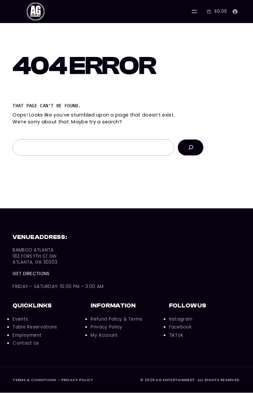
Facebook (180, 327)
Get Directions (31, 274)
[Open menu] (194, 11)
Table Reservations (35, 327)
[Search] (190, 148)
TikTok (176, 335)
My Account (104, 335)
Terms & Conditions (34, 380)
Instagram (181, 319)
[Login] (234, 11)
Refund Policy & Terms (116, 319)
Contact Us (26, 343)
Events (20, 319)
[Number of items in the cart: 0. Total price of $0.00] (216, 11)
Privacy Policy (106, 327)
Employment (27, 335)
